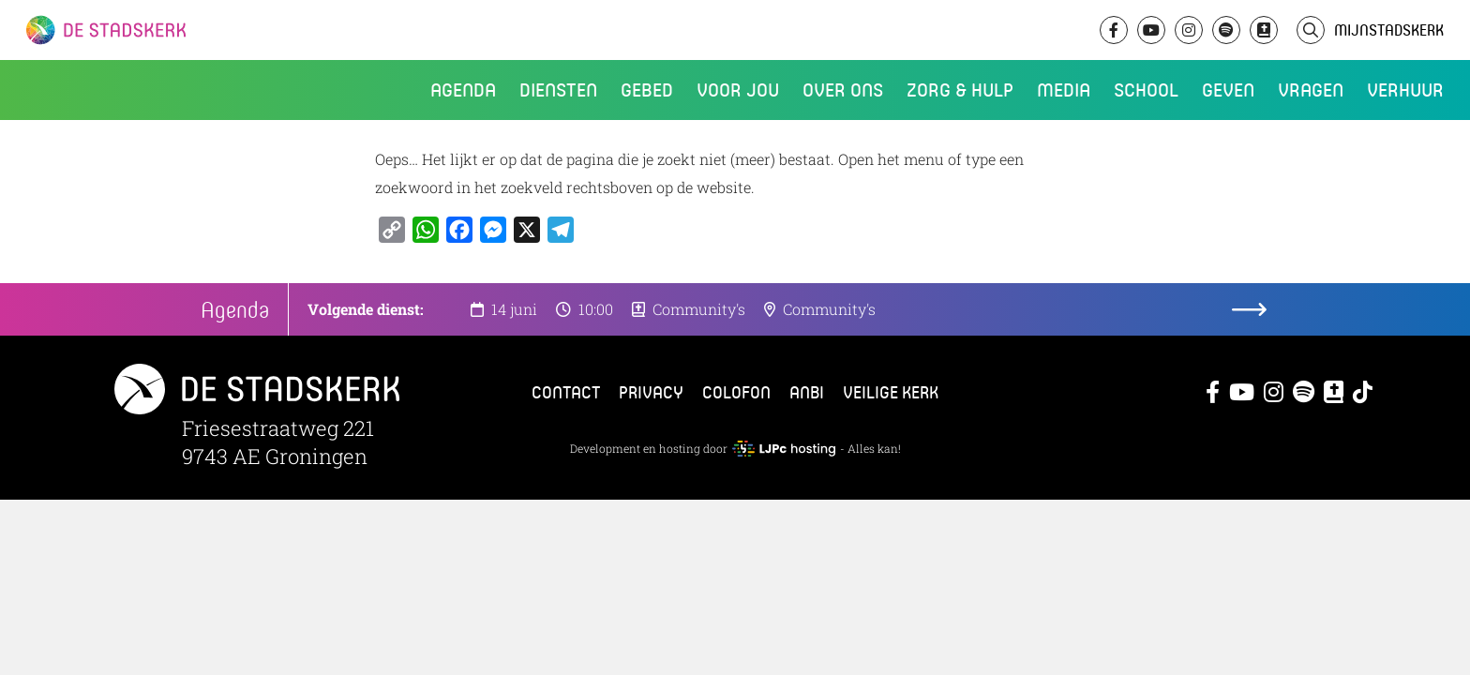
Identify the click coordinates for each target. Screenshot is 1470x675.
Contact (566, 392)
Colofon (736, 392)
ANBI (806, 392)
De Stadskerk (182, 30)
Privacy (651, 392)
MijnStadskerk (1389, 29)
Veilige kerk (890, 392)
